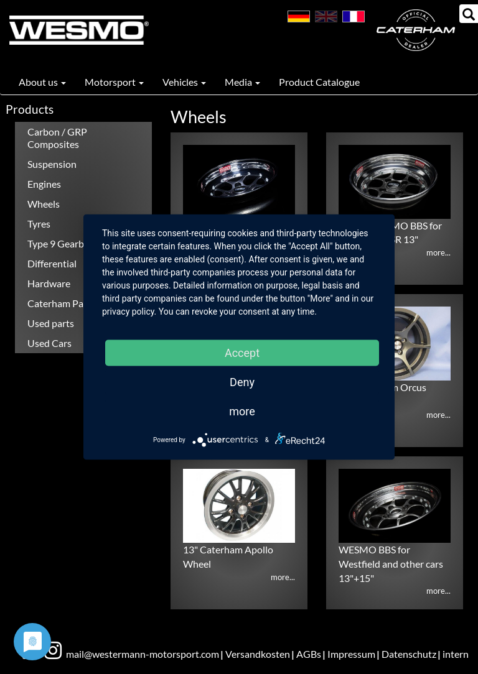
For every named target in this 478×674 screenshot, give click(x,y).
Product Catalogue (319, 82)
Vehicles (184, 82)
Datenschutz (409, 654)
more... (438, 252)
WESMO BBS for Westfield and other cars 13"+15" (391, 563)
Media (242, 82)
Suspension (52, 164)
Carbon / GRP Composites (57, 138)
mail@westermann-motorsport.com (142, 654)
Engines (44, 184)
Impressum (351, 654)
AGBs (308, 654)
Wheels (43, 204)
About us (42, 82)
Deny (242, 382)
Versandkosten (257, 654)
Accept (242, 352)
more (242, 411)
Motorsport (114, 82)
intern (456, 654)
